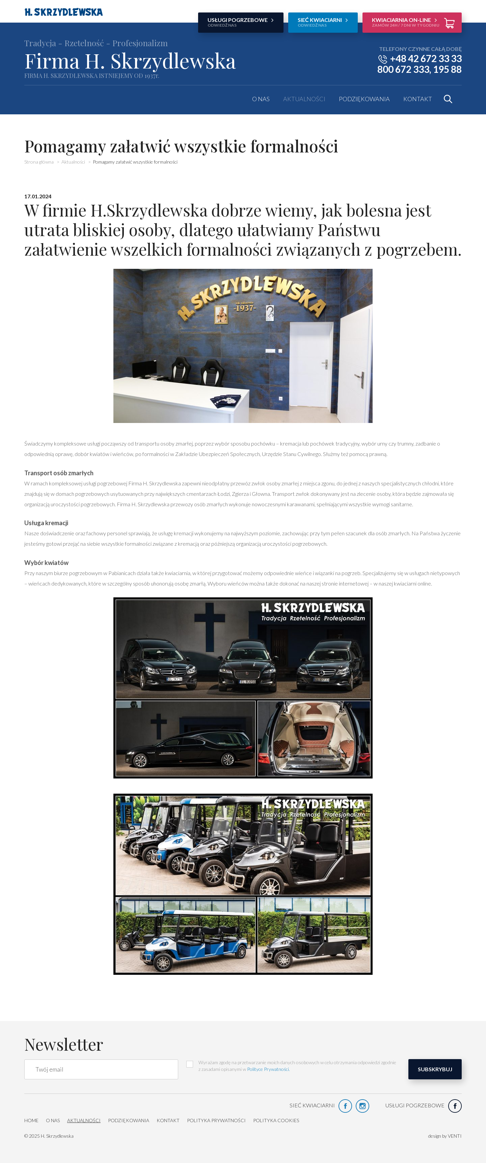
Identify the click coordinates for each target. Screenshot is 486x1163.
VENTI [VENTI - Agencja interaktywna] (455, 1136)
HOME (31, 1120)
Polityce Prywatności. (268, 1069)
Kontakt (417, 99)
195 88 (447, 69)
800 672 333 (403, 69)
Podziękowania (364, 99)
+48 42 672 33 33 (426, 58)
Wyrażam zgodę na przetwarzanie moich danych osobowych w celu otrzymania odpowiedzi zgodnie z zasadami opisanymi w (291, 1065)
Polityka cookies (276, 1120)
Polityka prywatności (216, 1120)
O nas (261, 99)
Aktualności (304, 99)
